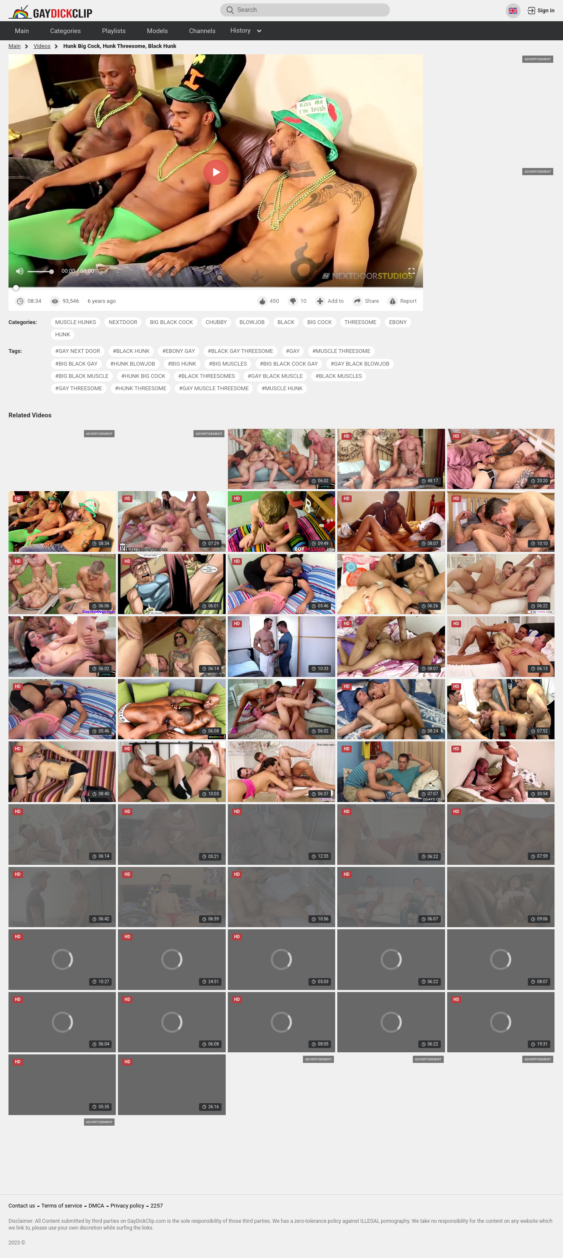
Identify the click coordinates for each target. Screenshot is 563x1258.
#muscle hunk (282, 388)
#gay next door (77, 351)
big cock (319, 322)
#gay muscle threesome (214, 388)
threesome (360, 322)
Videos (42, 46)
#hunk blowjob (132, 364)
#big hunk (182, 364)
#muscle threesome (341, 351)
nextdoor (123, 322)
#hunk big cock (143, 376)
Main (14, 46)
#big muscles (228, 364)
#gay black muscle (275, 376)
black (285, 322)
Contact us (21, 1205)
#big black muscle (82, 376)
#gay (293, 351)
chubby (216, 322)
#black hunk (131, 351)
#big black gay (76, 364)
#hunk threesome (140, 388)
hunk (62, 334)
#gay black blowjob (360, 364)
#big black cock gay (289, 364)
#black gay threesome (240, 351)
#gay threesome (78, 388)
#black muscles (338, 376)
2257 (157, 1205)
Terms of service (62, 1205)
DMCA (96, 1205)
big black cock (171, 322)
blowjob (252, 322)
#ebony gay (178, 351)
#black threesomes (206, 376)
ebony (397, 322)
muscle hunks (75, 322)
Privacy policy (127, 1205)
